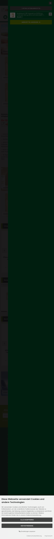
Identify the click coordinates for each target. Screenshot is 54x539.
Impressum (48, 536)
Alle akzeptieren (27, 520)
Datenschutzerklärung (34, 536)
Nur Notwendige (27, 526)
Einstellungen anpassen (27, 531)
